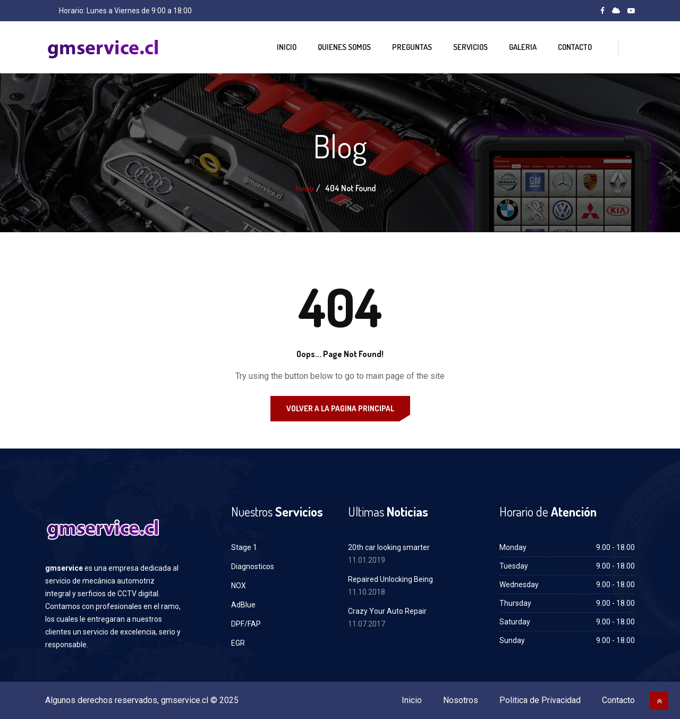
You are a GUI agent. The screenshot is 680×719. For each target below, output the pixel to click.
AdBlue (243, 604)
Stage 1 (244, 547)
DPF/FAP (246, 624)
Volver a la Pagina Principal (340, 408)
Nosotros (460, 700)
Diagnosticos (252, 566)
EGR (238, 643)
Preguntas (412, 47)
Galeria (523, 47)
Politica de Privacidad (540, 700)
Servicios (470, 47)
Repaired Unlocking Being (390, 579)
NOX (238, 585)
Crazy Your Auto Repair (387, 611)
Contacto (575, 47)
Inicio (286, 47)
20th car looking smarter (389, 547)
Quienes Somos (344, 47)
